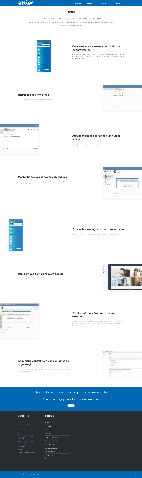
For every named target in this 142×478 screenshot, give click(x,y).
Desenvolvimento (50, 452)
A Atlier (57, 423)
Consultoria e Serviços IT (52, 448)
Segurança (48, 459)
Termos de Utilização (51, 441)
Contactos (48, 426)
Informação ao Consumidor (53, 430)
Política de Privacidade (51, 437)
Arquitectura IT (49, 444)
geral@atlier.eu (26, 444)
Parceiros (48, 433)
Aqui (71, 405)
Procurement (49, 455)
